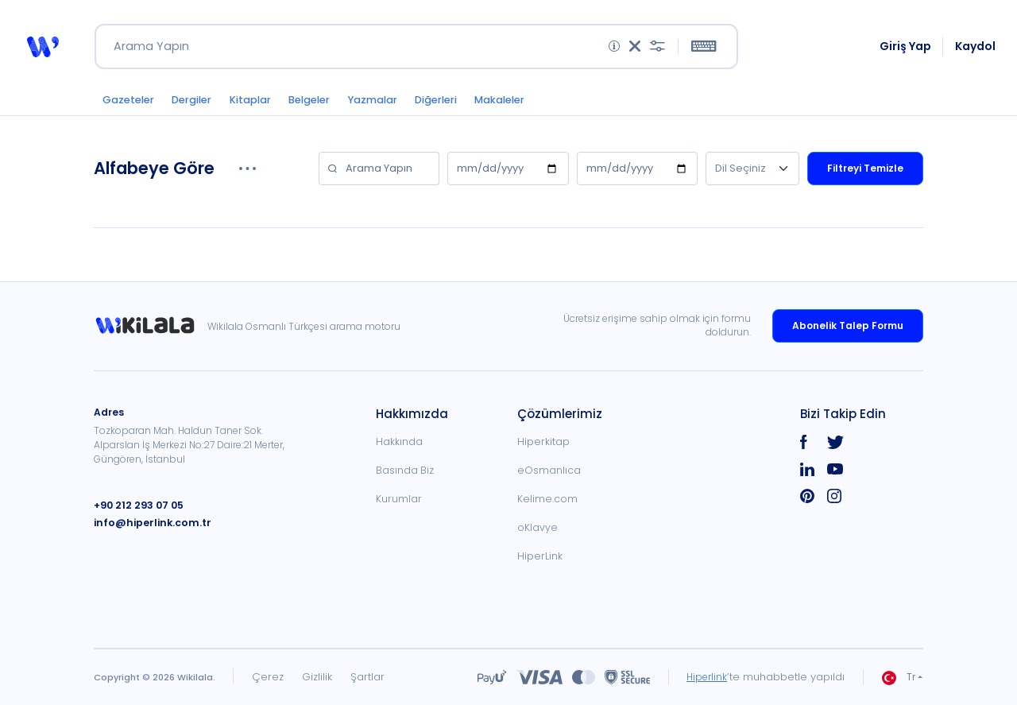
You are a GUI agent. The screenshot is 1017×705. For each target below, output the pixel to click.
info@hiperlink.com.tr (148, 522)
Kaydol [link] (976, 49)
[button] (42, 49)
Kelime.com (547, 499)
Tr (898, 677)
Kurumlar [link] (399, 499)
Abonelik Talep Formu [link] (847, 325)
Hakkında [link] (399, 441)
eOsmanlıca (549, 470)
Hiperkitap (543, 441)
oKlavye (537, 527)
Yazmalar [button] (394, 104)
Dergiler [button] (198, 104)
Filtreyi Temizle (865, 173)
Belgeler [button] (326, 104)
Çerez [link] (268, 676)
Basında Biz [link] (405, 470)
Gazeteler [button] (130, 104)
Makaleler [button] (534, 104)
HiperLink (540, 556)
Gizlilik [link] (317, 676)
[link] (150, 325)
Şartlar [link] (367, 676)
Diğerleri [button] (464, 104)
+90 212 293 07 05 (137, 505)
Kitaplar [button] (261, 104)
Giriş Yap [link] (906, 49)
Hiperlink (705, 677)
